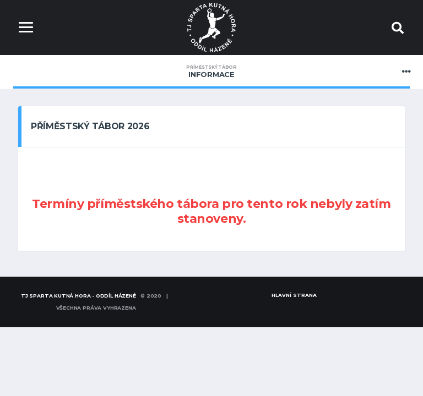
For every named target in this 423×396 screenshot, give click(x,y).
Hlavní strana (294, 295)
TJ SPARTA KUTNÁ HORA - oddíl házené (78, 296)
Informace (211, 71)
